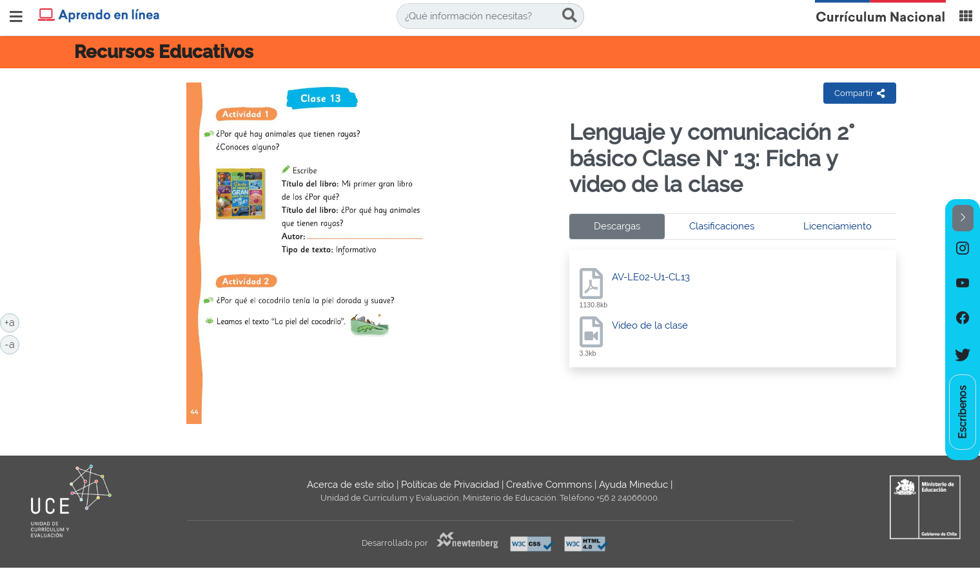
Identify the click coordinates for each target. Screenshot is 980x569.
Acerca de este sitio (350, 484)
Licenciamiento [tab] (837, 226)
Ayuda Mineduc (633, 484)
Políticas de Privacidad (450, 484)
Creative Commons (549, 484)
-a (12, 343)
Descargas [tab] (617, 226)
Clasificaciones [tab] (721, 226)
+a (12, 321)
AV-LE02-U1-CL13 (651, 277)
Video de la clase (650, 325)
